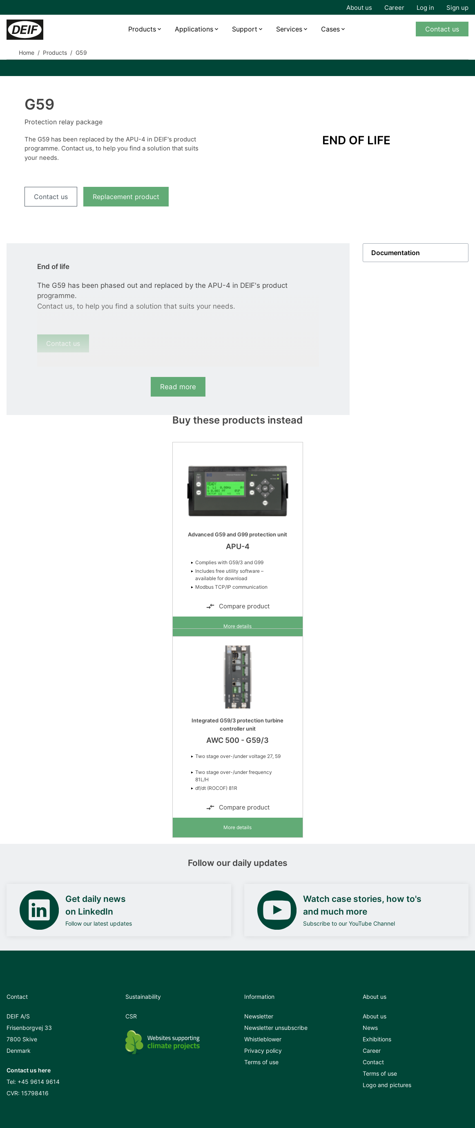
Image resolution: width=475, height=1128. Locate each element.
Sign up (457, 7)
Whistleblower (262, 1039)
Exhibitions (377, 1039)
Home (26, 52)
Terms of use (261, 1061)
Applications (194, 29)
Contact (373, 1061)
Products (142, 29)
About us (359, 7)
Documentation (395, 253)
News (370, 1027)
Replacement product (126, 197)
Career (394, 7)
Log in (425, 7)
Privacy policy (263, 1050)
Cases (330, 29)
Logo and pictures (387, 1084)
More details (237, 626)
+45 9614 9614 (39, 1081)
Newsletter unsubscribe (276, 1027)
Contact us (442, 29)
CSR (131, 1016)
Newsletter (258, 1016)
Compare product (238, 606)
